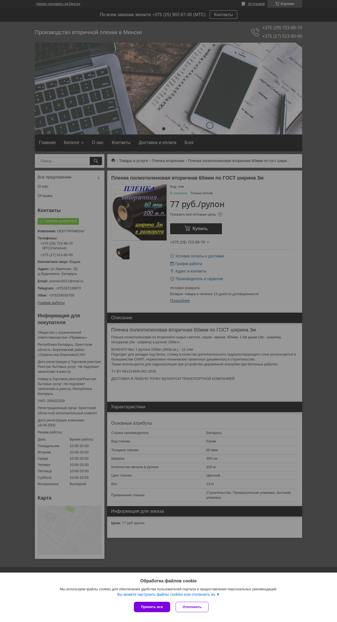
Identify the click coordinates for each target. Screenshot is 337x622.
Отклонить (192, 607)
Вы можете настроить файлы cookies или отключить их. (166, 594)
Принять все (152, 607)
